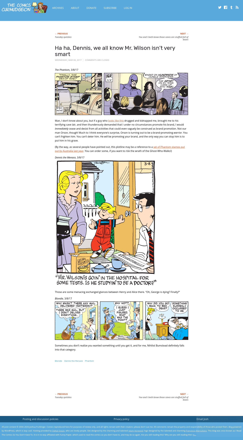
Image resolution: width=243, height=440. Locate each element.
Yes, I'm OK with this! (216, 428)
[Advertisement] (111, 381)
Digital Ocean (58, 430)
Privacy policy (121, 419)
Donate (91, 8)
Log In (128, 8)
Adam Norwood (135, 430)
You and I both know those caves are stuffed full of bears (163, 38)
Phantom (89, 361)
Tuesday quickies (63, 37)
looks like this (116, 120)
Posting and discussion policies (40, 419)
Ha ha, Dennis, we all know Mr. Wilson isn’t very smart (115, 51)
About (75, 8)
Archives (58, 8)
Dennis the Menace (73, 361)
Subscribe (110, 8)
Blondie (58, 361)
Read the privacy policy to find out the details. (215, 421)
